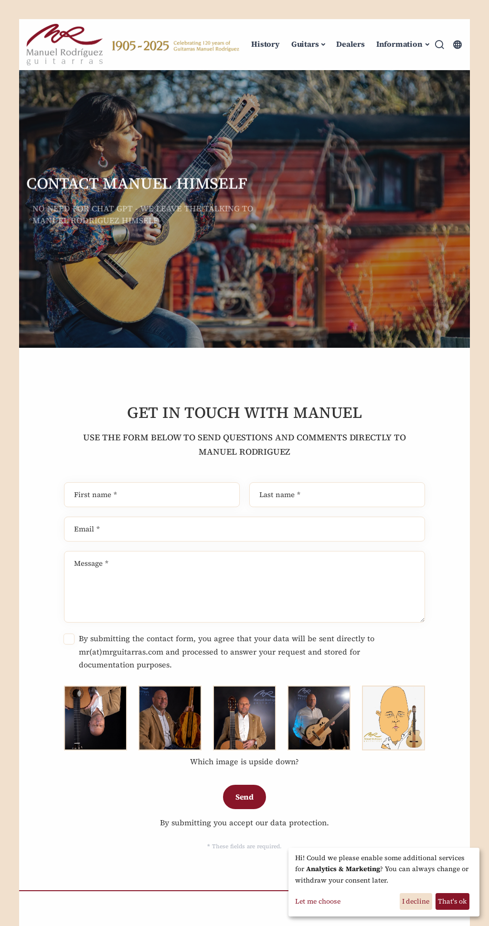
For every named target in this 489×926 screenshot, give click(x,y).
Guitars (305, 44)
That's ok (452, 901)
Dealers (350, 44)
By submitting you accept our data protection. (244, 822)
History (265, 44)
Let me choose (317, 901)
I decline (415, 901)
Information (399, 44)
